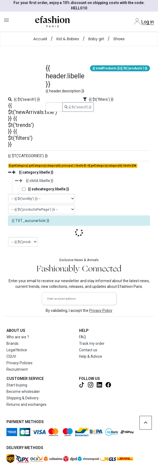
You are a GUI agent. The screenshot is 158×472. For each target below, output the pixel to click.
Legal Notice (16, 350)
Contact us (88, 350)
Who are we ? (17, 337)
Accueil (40, 39)
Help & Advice (90, 356)
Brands (12, 343)
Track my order (92, 343)
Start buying (16, 385)
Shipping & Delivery (22, 398)
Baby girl (96, 39)
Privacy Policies (19, 363)
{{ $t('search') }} (77, 107)
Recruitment (17, 369)
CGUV (11, 356)
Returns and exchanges (26, 404)
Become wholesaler (23, 391)
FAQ (82, 337)
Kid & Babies (67, 39)
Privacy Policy (100, 310)
